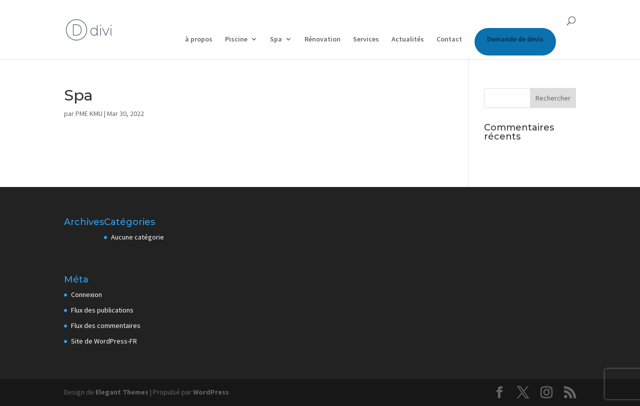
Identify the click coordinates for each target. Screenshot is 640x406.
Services (366, 40)
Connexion (86, 294)
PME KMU (89, 113)
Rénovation (322, 40)
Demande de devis (515, 39)
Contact (449, 40)
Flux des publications (102, 310)
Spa (276, 40)
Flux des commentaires (105, 325)
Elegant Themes (122, 392)
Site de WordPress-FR (104, 341)
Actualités (408, 40)
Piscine (236, 40)
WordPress (211, 392)
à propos (198, 40)
